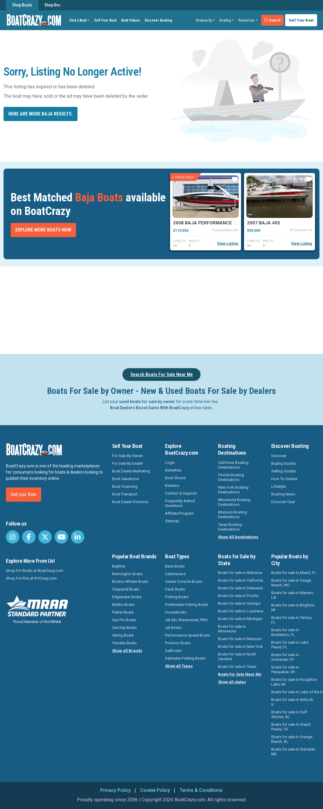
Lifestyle (278, 486)
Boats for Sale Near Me (239, 674)
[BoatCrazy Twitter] (45, 537)
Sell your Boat (23, 494)
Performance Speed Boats (187, 635)
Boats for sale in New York (240, 646)
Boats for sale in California (240, 580)
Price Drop (183, 177)
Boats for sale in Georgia (239, 603)
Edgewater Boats (126, 597)
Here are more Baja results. (40, 114)
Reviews (172, 485)
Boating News (283, 494)
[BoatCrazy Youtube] (61, 537)
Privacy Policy (115, 790)
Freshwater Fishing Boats (186, 604)
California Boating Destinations (233, 464)
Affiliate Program (179, 513)
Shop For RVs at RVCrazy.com (31, 578)
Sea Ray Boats (124, 627)
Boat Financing (125, 486)
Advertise (173, 470)
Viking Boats (123, 635)
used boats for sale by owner (147, 401)
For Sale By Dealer (127, 463)
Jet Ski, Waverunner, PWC (186, 620)
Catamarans (175, 574)
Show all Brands (127, 650)
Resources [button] (246, 20)
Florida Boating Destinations (231, 477)
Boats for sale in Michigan (240, 618)
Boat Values (130, 20)
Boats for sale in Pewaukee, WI (285, 669)
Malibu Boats (123, 604)
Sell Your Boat (105, 20)
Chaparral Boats (125, 589)
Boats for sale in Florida (238, 595)
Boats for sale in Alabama (240, 572)
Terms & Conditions (201, 790)
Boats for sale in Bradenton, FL (285, 632)
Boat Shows (175, 478)
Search (272, 20)
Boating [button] (225, 20)
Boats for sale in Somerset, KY (285, 657)
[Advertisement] (165, 309)
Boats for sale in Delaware (240, 588)
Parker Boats (123, 612)
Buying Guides (283, 463)
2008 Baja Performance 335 (207, 223)
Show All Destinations (238, 537)
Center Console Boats (183, 581)
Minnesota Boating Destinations (234, 502)
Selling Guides (283, 471)
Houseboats (175, 612)
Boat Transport (125, 494)
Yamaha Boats (124, 643)
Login (170, 462)
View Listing (227, 243)
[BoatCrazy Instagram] (12, 537)
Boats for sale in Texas (237, 666)
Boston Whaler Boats (130, 581)
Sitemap (172, 521)
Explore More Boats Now (43, 230)
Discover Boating (158, 20)
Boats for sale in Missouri (239, 639)
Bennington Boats (127, 574)
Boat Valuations (125, 479)
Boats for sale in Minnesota (232, 628)
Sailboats (173, 650)
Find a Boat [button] (78, 20)
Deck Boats (175, 589)
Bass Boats (175, 566)
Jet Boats (173, 627)
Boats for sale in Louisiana (240, 611)
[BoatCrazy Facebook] (28, 537)
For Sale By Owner (127, 456)
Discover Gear (283, 502)
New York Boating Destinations (233, 489)
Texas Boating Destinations (230, 526)
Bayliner (118, 566)
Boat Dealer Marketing (131, 471)
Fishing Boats (176, 597)
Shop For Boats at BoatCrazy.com (34, 570)
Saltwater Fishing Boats (185, 658)
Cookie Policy (155, 790)
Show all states (232, 682)
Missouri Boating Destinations (232, 514)
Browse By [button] (204, 20)
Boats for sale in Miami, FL (293, 572)
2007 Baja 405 (263, 223)
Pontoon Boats (177, 643)
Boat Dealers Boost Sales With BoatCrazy (149, 407)
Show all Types (179, 666)
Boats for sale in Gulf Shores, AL (289, 714)
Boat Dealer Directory (130, 502)
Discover (278, 456)
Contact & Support (181, 493)
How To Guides (284, 479)
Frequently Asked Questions (180, 503)
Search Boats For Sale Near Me (161, 374)
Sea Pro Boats (124, 620)
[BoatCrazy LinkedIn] (77, 537)
